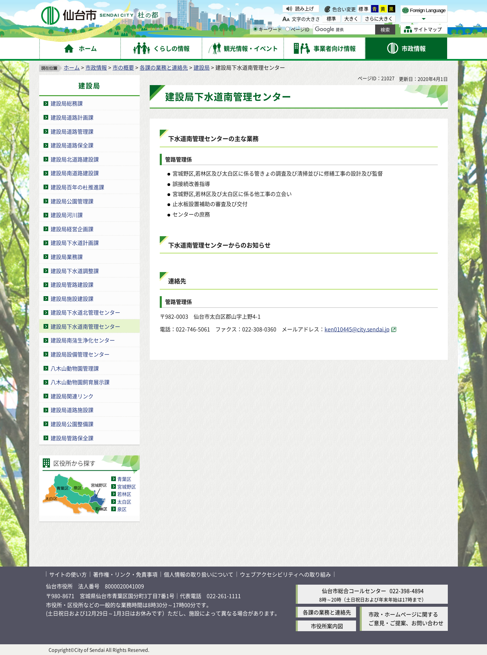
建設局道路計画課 (72, 117)
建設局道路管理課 (72, 131)
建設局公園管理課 (72, 201)
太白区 (124, 501)
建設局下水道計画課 (75, 243)
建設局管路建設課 (72, 284)
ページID (297, 29)
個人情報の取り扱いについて (198, 574)
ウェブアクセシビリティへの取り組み (285, 574)
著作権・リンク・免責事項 (125, 574)
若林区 (124, 493)
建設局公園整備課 (72, 424)
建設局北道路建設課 (75, 159)
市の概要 (123, 67)
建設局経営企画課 (72, 229)
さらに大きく (379, 18)
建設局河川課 (67, 215)
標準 (363, 8)
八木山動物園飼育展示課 (80, 382)
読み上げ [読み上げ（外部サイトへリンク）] (304, 8)
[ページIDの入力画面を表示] (287, 29)
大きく (351, 18)
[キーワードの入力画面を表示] (255, 29)
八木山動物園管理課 (75, 368)
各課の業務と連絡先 (164, 67)
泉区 (122, 509)
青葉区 (124, 478)
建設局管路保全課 (72, 438)
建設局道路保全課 (72, 145)
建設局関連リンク (72, 396)
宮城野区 (126, 486)
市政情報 (96, 67)
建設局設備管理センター (80, 354)
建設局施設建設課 (72, 298)
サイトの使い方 (68, 574)
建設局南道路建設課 (75, 173)
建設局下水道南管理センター (85, 326)
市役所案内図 (327, 626)
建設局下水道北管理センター (85, 312)
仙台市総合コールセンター (354, 591)
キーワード (267, 29)
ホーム (72, 67)
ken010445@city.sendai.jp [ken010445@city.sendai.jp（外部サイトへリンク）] (357, 329)
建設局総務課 (67, 103)
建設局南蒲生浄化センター (83, 340)
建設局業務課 (67, 257)
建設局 (202, 67)
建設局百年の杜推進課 (77, 187)
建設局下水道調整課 (75, 271)
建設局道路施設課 (72, 410)
